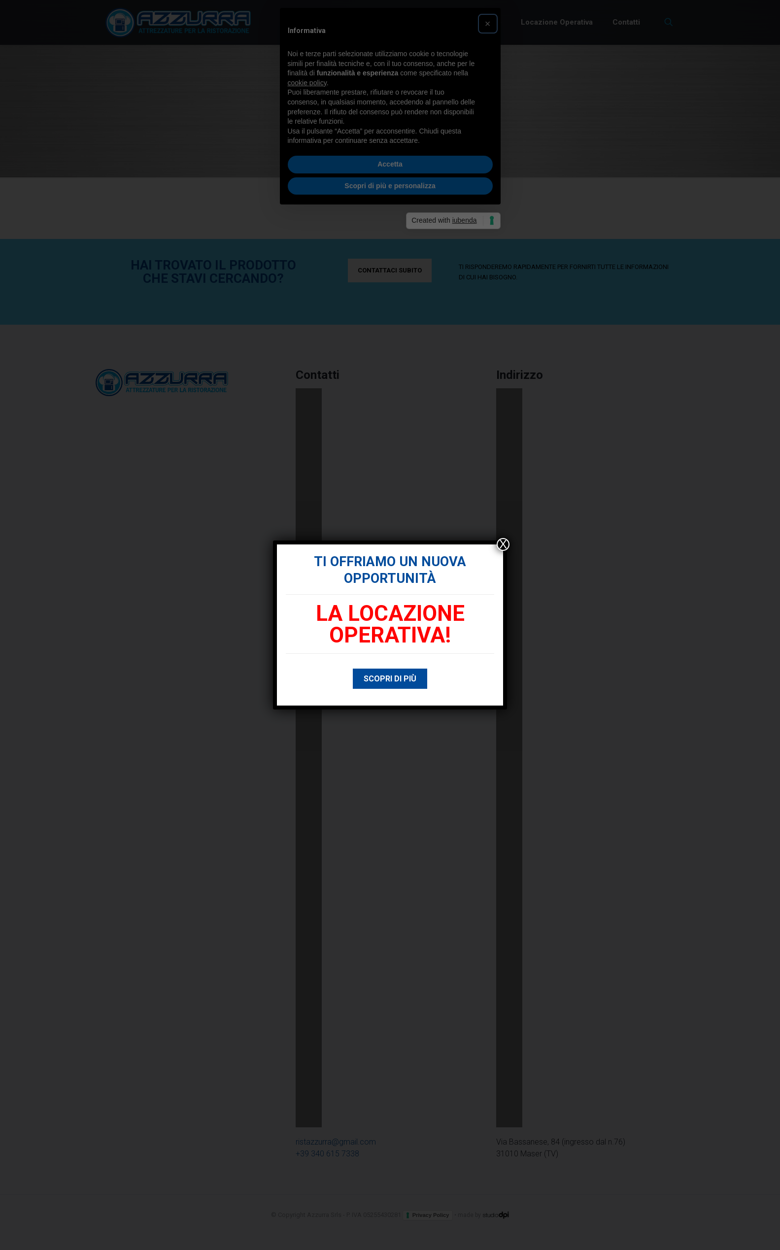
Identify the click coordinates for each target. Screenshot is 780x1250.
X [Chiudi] (503, 544)
